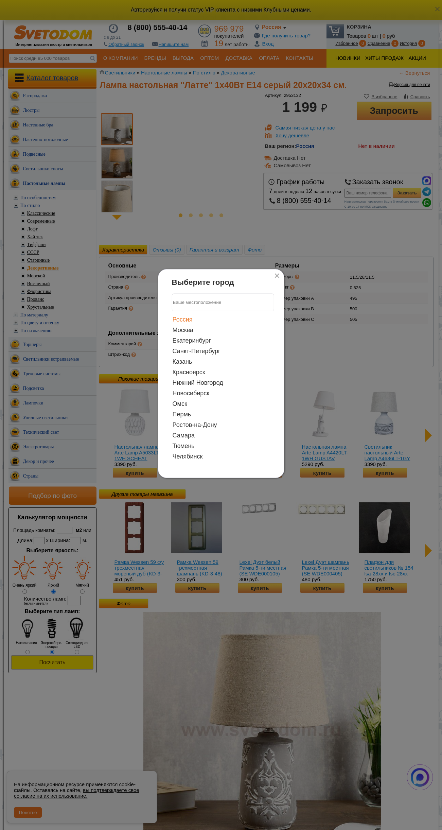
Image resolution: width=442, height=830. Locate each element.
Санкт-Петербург (196, 350)
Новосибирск (191, 393)
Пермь (182, 414)
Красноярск (189, 371)
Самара (184, 435)
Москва (183, 329)
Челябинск (188, 456)
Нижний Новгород (198, 382)
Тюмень (184, 445)
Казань (182, 361)
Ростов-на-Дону (195, 424)
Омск (180, 403)
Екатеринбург (192, 340)
